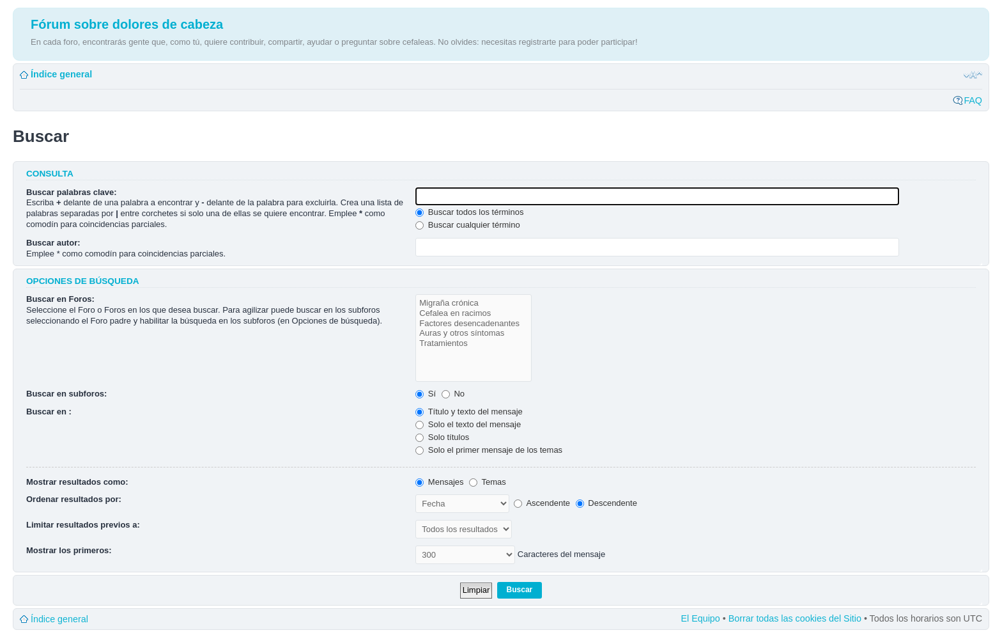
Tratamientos (473, 343)
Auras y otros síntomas (473, 333)
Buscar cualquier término (467, 225)
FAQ (973, 100)
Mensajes (439, 482)
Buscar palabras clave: (71, 192)
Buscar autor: (53, 242)
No (453, 393)
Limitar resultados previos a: (83, 525)
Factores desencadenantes (473, 323)
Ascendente (542, 503)
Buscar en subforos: (66, 393)
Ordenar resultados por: (73, 499)
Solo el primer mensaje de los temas (488, 450)
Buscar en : (49, 411)
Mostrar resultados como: (77, 482)
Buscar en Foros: (60, 299)
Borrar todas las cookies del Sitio (794, 618)
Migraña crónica (473, 303)
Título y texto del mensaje (469, 411)
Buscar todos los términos (469, 212)
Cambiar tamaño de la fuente (973, 75)
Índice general (61, 74)
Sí (425, 393)
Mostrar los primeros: (69, 550)
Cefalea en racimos (473, 313)
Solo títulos (442, 437)
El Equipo (700, 618)
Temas (487, 482)
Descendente (606, 503)
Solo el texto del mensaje (468, 424)
